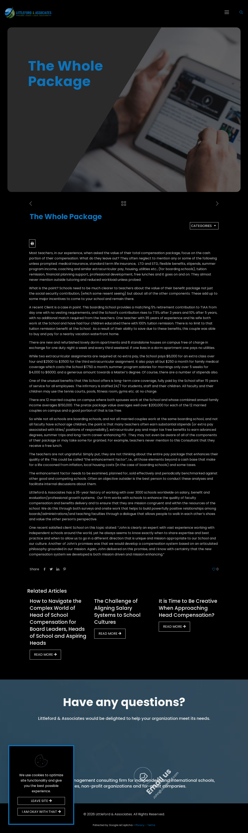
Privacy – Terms (145, 825)
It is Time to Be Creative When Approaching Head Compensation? (188, 608)
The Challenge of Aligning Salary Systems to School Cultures (117, 611)
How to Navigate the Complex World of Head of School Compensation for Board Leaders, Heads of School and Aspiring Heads (58, 622)
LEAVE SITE (41, 800)
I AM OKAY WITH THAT (41, 811)
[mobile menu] (226, 12)
